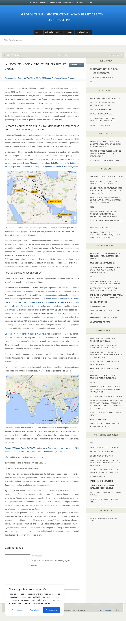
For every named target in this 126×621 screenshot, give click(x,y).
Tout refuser (35, 610)
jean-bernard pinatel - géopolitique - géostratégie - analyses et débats (61, 2)
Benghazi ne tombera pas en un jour (106, 177)
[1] (17, 310)
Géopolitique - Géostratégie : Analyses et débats (62, 14)
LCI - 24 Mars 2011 (97, 306)
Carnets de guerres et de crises (105, 98)
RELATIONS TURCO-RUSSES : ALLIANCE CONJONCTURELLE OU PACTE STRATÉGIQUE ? (105, 153)
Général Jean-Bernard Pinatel (104, 69)
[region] (34, 600)
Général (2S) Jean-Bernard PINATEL (20, 448)
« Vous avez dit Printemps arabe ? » (105, 160)
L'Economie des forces (100, 109)
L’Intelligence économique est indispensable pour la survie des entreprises (105, 462)
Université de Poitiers (100, 322)
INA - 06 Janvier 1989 (98, 302)
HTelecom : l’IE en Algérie (101, 481)
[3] (63, 313)
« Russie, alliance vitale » (44, 452)
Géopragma (95, 518)
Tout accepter (51, 610)
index (92, 82)
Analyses (55, 78)
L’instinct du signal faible (101, 456)
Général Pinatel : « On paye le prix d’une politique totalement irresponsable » (105, 270)
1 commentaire (75, 64)
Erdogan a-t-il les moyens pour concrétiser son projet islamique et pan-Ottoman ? (105, 144)
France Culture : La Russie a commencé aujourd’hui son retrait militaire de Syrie (106, 354)
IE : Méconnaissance (99, 477)
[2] (56, 310)
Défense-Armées (67, 78)
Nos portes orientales (100, 228)
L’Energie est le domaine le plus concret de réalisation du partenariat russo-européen (104, 214)
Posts (11, 40)
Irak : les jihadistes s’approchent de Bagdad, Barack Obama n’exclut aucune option (105, 389)
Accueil (38, 32)
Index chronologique (53, 32)
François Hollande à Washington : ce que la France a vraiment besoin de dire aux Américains (106, 200)
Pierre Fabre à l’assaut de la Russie (106, 447)
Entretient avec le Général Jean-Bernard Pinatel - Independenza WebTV (105, 256)
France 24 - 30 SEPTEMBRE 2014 (103, 263)
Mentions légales (83, 32)
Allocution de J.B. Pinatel (101, 452)
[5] (6, 345)
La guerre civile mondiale (102, 114)
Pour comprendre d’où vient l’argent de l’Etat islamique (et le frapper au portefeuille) (105, 234)
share (60, 55)
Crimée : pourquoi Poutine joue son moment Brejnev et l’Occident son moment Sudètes (106, 190)
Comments (18, 40)
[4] (64, 328)
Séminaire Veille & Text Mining (103, 318)
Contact (69, 32)
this (66, 55)
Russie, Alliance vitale (103, 77)
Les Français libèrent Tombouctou (106, 396)
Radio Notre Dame (98, 419)
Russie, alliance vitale (100, 125)
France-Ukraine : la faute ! (116, 55)
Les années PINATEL (101, 73)
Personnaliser (17, 610)
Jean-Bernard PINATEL (62, 20)
